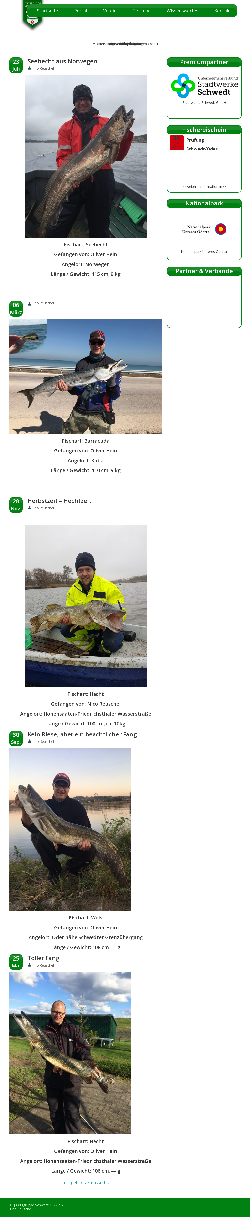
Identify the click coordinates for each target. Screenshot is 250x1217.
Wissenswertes (182, 11)
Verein (110, 11)
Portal (80, 11)
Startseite (47, 11)
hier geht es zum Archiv (85, 1182)
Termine (142, 11)
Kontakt (222, 11)
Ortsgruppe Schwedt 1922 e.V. (40, 1205)
